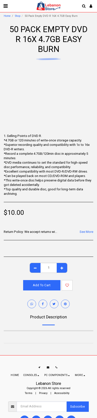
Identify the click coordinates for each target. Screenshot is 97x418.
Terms (28, 393)
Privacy (43, 393)
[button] (5, 6)
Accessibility (61, 393)
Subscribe (77, 406)
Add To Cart (41, 285)
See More (86, 232)
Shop (17, 16)
